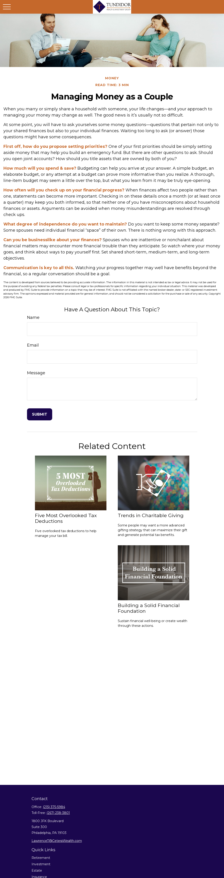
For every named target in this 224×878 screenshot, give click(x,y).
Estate (37, 870)
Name (33, 317)
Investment (41, 864)
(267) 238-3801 (58, 813)
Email (33, 345)
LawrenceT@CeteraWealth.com (57, 841)
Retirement (41, 858)
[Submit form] (39, 414)
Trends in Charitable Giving (151, 515)
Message (36, 372)
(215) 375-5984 (54, 807)
